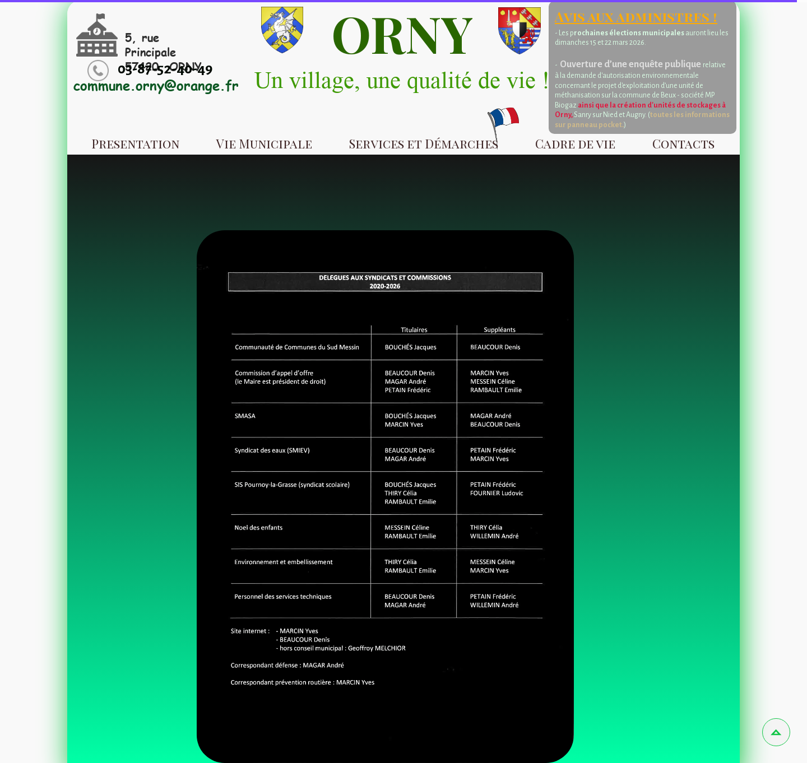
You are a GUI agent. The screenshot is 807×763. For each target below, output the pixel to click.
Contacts (683, 143)
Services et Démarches (423, 143)
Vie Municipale (264, 143)
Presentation (135, 143)
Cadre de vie (575, 143)
